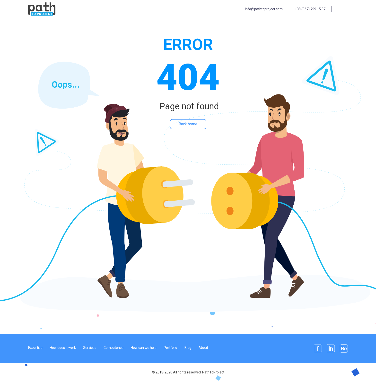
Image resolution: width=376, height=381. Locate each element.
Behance (344, 348)
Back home (188, 124)
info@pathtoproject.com (264, 9)
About (203, 348)
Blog (187, 348)
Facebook (318, 348)
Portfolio (170, 348)
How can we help (144, 348)
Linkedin (331, 348)
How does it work (63, 348)
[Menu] (343, 9)
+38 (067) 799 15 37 (310, 9)
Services (89, 348)
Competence (113, 348)
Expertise (35, 348)
